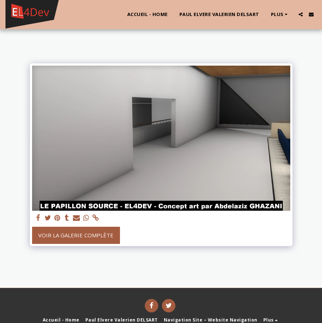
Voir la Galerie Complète (75, 235)
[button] (301, 14)
